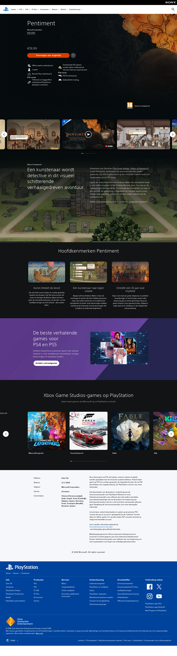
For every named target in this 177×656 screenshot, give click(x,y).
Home (8, 573)
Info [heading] (8, 580)
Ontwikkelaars (122, 597)
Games (13, 9)
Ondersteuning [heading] (96, 580)
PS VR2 (36, 590)
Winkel (63, 9)
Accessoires (44, 9)
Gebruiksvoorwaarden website (110, 640)
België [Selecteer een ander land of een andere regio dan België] (12, 640)
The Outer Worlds (121, 168)
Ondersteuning (74, 9)
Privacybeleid (91, 640)
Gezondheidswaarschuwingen (101, 527)
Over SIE (9, 583)
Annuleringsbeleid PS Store (127, 587)
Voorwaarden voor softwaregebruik (157, 640)
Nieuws (54, 9)
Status (91, 590)
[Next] (173, 134)
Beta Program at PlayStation (155, 610)
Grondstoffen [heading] (123, 580)
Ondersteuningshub (97, 583)
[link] (89, 434)
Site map (127, 640)
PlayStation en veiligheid (98, 587)
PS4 (26, 9)
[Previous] (4, 134)
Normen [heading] (65, 580)
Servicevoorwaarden (125, 583)
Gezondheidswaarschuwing (128, 594)
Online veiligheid (68, 590)
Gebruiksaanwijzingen (97, 604)
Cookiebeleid (137, 640)
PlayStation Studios (13, 590)
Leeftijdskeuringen (124, 590)
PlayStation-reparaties (97, 594)
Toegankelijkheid (68, 587)
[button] (88, 134)
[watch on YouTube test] (109, 146)
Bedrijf (8, 597)
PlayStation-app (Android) (155, 607)
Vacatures (10, 587)
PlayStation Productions (15, 594)
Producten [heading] (39, 580)
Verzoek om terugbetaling (99, 601)
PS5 (20, 9)
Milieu (64, 583)
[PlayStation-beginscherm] (5, 9)
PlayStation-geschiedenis (15, 601)
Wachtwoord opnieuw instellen (101, 597)
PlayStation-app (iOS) (153, 603)
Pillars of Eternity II (139, 168)
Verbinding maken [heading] (154, 580)
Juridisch (81, 640)
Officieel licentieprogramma (128, 601)
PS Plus (34, 9)
